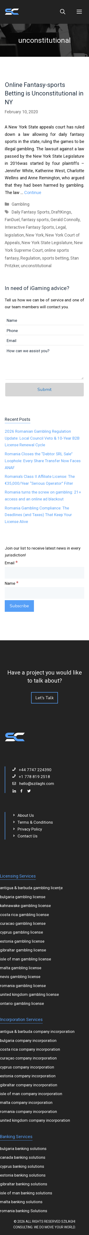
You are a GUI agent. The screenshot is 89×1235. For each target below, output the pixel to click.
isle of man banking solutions (26, 1193)
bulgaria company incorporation (28, 1040)
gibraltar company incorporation (28, 1085)
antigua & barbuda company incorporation (37, 1031)
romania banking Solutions (23, 1210)
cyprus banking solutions (22, 1166)
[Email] (44, 573)
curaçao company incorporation (28, 1058)
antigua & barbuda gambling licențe (31, 887)
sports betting (55, 258)
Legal (61, 227)
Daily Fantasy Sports (31, 211)
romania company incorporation (28, 1111)
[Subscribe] (19, 606)
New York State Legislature (47, 242)
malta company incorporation (26, 1102)
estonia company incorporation (28, 1076)
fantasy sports (35, 219)
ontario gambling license (22, 1003)
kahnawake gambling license (25, 905)
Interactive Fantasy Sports (29, 227)
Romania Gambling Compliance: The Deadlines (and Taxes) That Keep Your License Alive (38, 515)
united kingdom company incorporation (35, 1120)
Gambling (20, 204)
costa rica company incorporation (30, 1049)
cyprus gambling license (21, 932)
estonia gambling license (22, 941)
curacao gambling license (23, 923)
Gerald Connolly (65, 219)
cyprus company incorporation (27, 1067)
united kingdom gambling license (29, 994)
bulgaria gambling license (22, 896)
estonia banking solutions (23, 1175)
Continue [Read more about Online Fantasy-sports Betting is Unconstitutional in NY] (32, 192)
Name (12, 583)
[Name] (44, 593)
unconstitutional (36, 265)
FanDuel (12, 219)
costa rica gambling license (24, 914)
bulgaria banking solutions (23, 1148)
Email (11, 562)
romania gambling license (23, 985)
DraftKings (61, 211)
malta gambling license (20, 967)
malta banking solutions (21, 1201)
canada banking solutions (22, 1157)
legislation (14, 235)
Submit (44, 389)
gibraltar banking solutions (23, 1184)
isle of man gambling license (25, 959)
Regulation (30, 258)
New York (35, 235)
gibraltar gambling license (23, 950)
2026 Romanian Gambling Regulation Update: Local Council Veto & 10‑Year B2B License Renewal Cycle (42, 438)
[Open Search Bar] (62, 11)
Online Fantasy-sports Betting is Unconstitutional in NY (44, 93)
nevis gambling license (20, 976)
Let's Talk (44, 698)
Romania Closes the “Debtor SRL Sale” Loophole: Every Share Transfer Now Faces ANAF (43, 460)
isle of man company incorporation (31, 1093)
